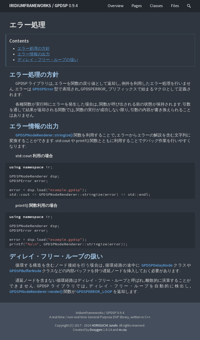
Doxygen (96, 330)
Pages (136, 5)
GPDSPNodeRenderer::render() (36, 291)
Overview (115, 5)
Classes (156, 5)
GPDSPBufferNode (25, 270)
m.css (122, 330)
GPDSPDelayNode (156, 265)
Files (175, 5)
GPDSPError (42, 88)
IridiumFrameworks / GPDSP (43, 5)
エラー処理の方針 (33, 48)
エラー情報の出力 (33, 53)
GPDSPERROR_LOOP (94, 291)
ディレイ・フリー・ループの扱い (47, 59)
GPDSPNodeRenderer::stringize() (44, 134)
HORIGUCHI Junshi (105, 325)
